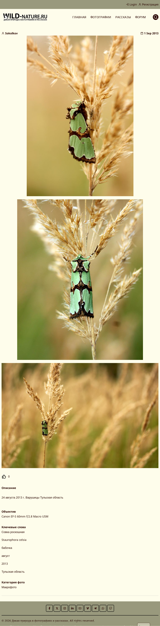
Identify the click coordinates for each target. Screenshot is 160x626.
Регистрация (148, 4)
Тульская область (13, 571)
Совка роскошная (13, 532)
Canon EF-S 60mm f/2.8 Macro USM (25, 516)
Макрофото (9, 587)
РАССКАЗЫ (123, 17)
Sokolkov (11, 33)
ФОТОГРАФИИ (100, 17)
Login (131, 4)
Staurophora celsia (14, 540)
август (6, 556)
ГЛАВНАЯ (79, 17)
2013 (5, 563)
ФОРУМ (140, 17)
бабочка (7, 548)
